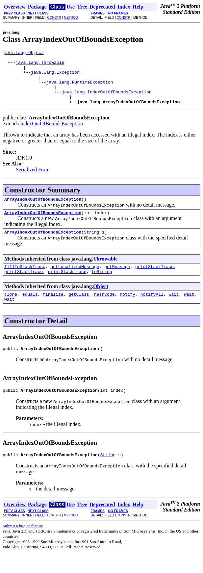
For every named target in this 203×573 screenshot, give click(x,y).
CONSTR (54, 17)
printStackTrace (154, 281)
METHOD (71, 17)
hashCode (104, 311)
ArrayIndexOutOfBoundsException (42, 211)
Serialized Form (33, 180)
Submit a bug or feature (23, 546)
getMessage (117, 281)
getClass (78, 311)
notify (127, 311)
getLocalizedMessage (74, 281)
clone (10, 311)
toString (101, 287)
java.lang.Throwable (39, 65)
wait (173, 311)
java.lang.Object (23, 53)
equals (30, 311)
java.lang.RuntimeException (79, 89)
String (91, 246)
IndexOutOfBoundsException (51, 134)
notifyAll (152, 311)
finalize (53, 311)
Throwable (105, 272)
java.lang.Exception (55, 77)
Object (100, 302)
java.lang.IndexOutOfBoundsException (106, 101)
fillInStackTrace (24, 281)
